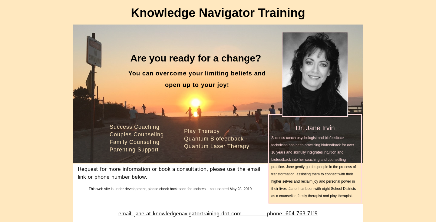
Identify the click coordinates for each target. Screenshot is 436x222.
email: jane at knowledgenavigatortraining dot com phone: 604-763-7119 (218, 214)
